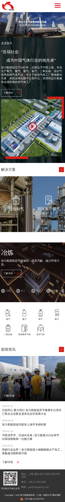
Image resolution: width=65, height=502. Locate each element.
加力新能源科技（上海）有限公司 (35, 495)
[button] (30, 34)
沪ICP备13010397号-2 (34, 499)
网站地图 (56, 495)
